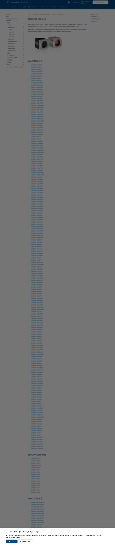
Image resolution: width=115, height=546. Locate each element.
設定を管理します (25, 541)
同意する (11, 541)
